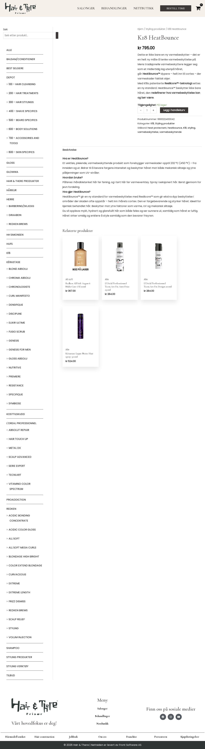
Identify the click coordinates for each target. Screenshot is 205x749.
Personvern (160, 736)
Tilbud (10, 675)
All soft (14, 539)
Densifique (16, 305)
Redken (11, 509)
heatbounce (175, 127)
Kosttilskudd (15, 414)
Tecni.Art (15, 475)
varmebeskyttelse (148, 132)
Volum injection (20, 637)
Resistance (16, 385)
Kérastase (13, 262)
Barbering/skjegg (21, 206)
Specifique (16, 394)
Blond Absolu (18, 269)
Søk (5, 29)
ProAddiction (16, 500)
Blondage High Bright (24, 557)
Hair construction (44, 736)
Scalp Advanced (20, 457)
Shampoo (12, 648)
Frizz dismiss (17, 601)
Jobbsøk (73, 736)
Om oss (102, 736)
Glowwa (12, 172)
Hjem (141, 29)
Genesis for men (20, 350)
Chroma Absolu (19, 278)
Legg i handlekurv (174, 110)
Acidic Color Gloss (22, 530)
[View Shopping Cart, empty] (198, 8)
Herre (10, 199)
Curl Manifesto (19, 296)
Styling (14, 628)
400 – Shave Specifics (23, 111)
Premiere (15, 377)
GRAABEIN (15, 215)
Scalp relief (17, 619)
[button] (175, 8)
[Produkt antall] (147, 110)
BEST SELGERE (15, 68)
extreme (14, 583)
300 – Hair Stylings (21, 102)
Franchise (131, 736)
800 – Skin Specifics (22, 152)
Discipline (15, 314)
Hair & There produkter (22, 181)
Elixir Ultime (17, 323)
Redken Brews (18, 224)
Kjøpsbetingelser (189, 736)
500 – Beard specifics (23, 120)
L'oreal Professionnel (21, 423)
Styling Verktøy (17, 666)
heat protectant (157, 127)
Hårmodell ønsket (15, 736)
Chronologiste (19, 287)
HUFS (9, 244)
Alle (9, 50)
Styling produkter (19, 657)
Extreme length (19, 592)
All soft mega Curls (23, 548)
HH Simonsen (14, 235)
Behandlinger (102, 716)
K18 (8, 253)
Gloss (10, 163)
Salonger (102, 708)
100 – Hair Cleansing (22, 84)
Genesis (14, 341)
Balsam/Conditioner (20, 59)
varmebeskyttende (171, 132)
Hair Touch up (18, 439)
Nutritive (15, 368)
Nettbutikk (102, 723)
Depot (10, 77)
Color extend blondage (25, 566)
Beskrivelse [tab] (69, 150)
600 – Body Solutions (23, 129)
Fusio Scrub (17, 332)
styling (191, 127)
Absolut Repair (19, 430)
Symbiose (15, 403)
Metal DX (15, 448)
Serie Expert (17, 466)
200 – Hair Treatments (24, 93)
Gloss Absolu (18, 359)
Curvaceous (17, 574)
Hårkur (11, 190)
